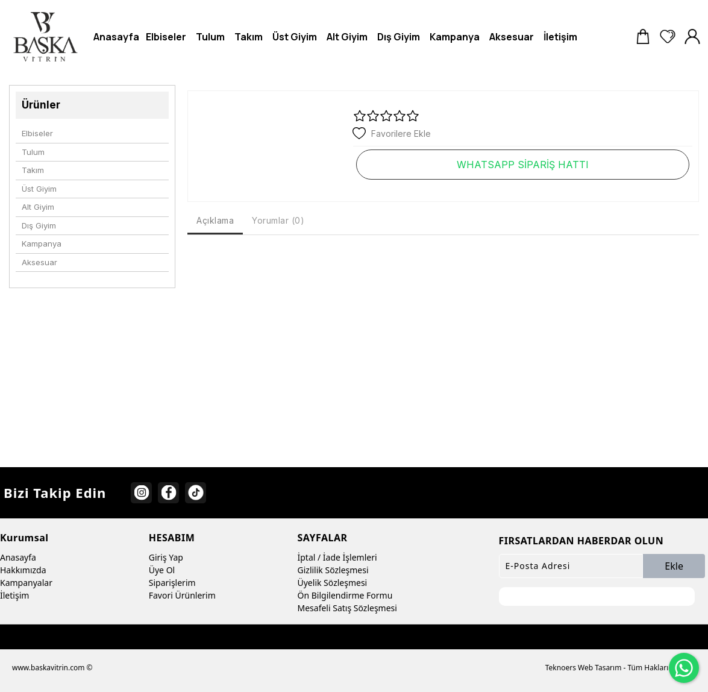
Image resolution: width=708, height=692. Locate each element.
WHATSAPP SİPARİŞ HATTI (523, 165)
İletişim (14, 595)
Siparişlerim (172, 582)
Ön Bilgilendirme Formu (345, 595)
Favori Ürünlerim (182, 595)
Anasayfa (18, 557)
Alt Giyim (38, 207)
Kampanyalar (26, 582)
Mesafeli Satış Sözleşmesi (347, 608)
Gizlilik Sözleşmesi (333, 570)
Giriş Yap (166, 557)
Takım (33, 170)
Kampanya (41, 243)
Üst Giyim (39, 188)
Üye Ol (162, 570)
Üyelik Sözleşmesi (333, 582)
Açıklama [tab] (215, 220)
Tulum (33, 152)
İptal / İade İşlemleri (337, 557)
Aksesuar (39, 262)
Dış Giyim (39, 225)
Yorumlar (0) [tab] (278, 220)
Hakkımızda (23, 570)
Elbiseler (37, 133)
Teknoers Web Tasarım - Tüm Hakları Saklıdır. (620, 667)
